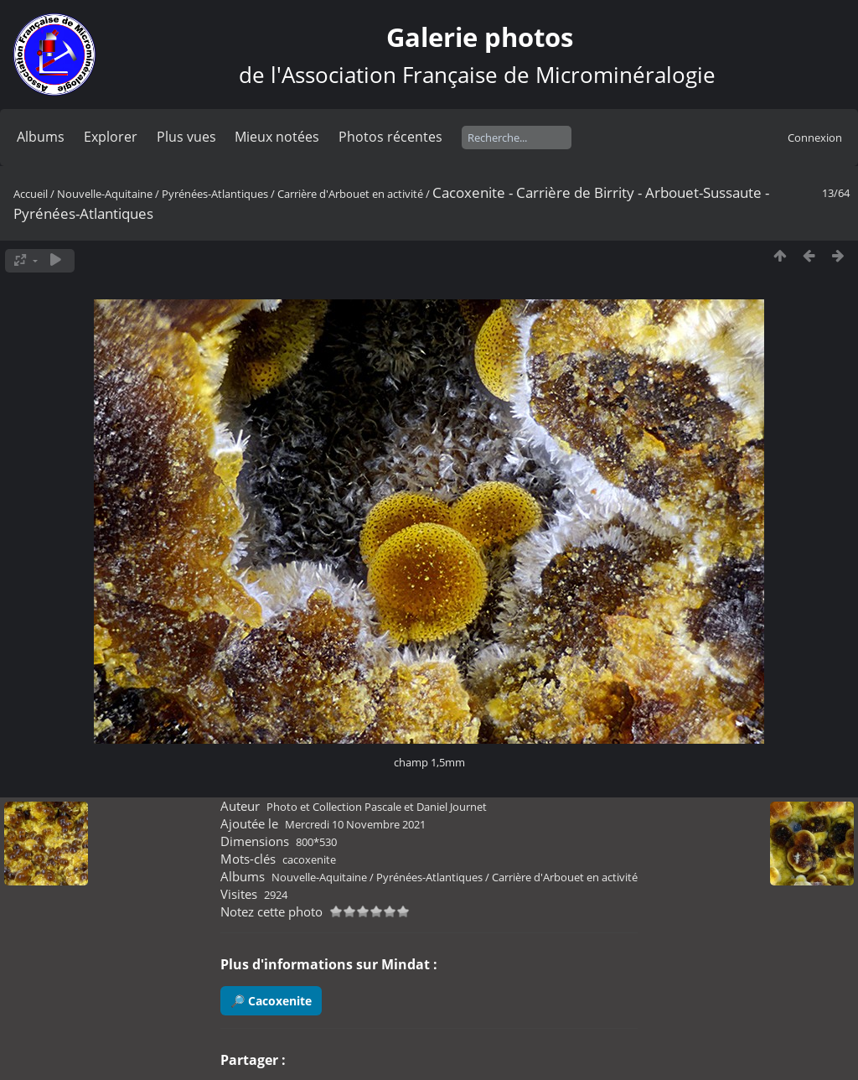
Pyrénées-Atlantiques (215, 193)
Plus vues (186, 136)
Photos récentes (390, 136)
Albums (41, 136)
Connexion (815, 137)
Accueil (30, 193)
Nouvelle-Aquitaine (104, 193)
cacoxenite (309, 859)
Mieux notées (277, 136)
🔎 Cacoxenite (271, 1001)
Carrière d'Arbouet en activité (350, 193)
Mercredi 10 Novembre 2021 (355, 824)
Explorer (110, 136)
